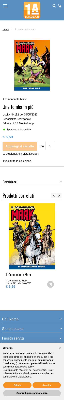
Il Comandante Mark (18, 274)
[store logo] (32, 10)
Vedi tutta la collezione (17, 161)
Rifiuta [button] (17, 385)
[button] (59, 348)
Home (6, 29)
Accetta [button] (46, 385)
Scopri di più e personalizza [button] (32, 393)
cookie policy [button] (27, 366)
